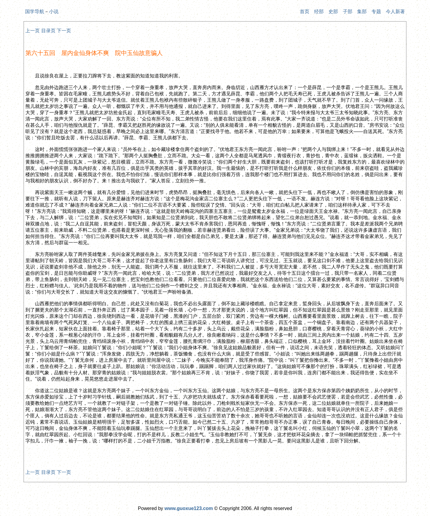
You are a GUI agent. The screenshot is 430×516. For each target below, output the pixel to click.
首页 (304, 11)
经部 (319, 11)
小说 (54, 11)
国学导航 (34, 11)
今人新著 (395, 11)
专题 (376, 11)
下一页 (64, 30)
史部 (333, 11)
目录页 (48, 30)
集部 (362, 11)
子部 (347, 11)
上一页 (32, 30)
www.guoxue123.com (189, 508)
